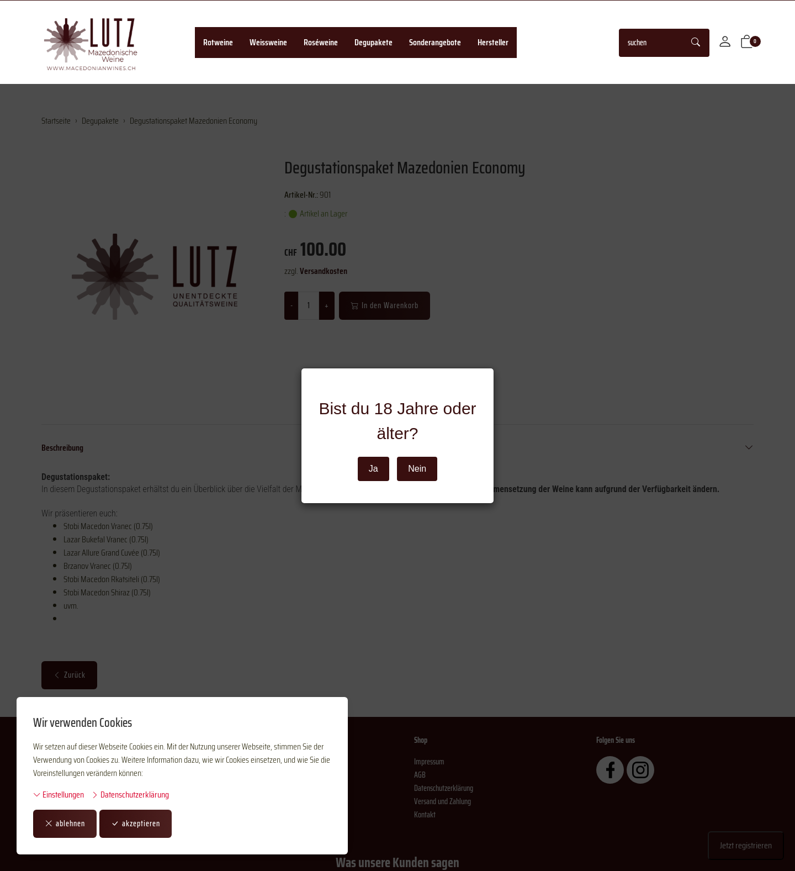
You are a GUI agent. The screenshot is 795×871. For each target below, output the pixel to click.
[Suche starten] (696, 43)
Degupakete (373, 42)
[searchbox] (651, 43)
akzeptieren (135, 823)
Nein (417, 468)
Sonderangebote (435, 42)
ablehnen (65, 823)
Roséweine (321, 42)
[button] (747, 42)
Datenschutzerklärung (130, 794)
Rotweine (218, 42)
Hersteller (493, 42)
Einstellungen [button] (58, 794)
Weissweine (268, 42)
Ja (373, 468)
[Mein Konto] (725, 42)
